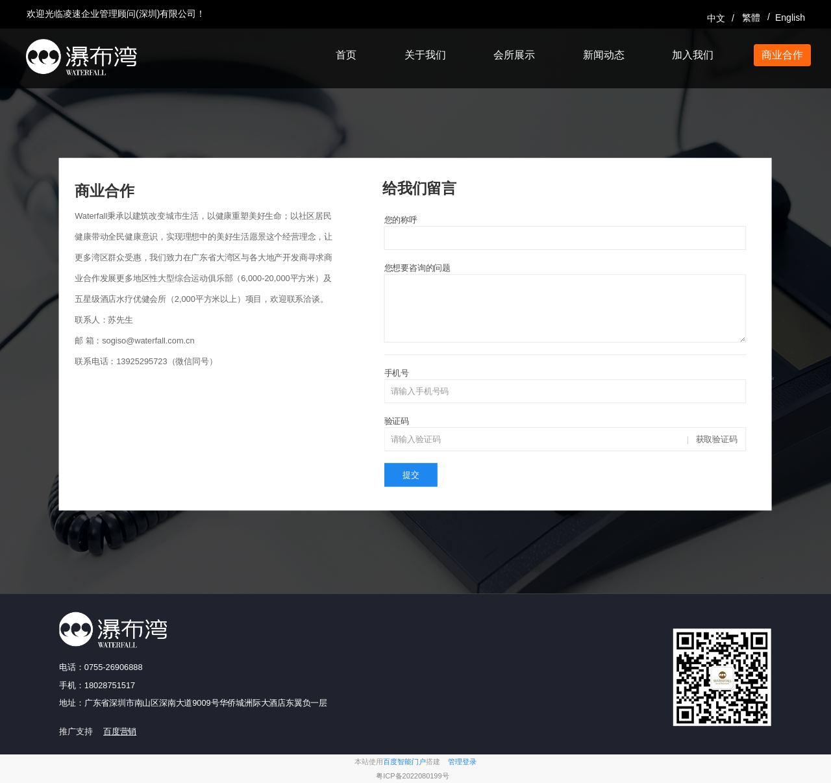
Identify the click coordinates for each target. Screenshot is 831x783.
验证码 (396, 421)
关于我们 (425, 54)
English (789, 17)
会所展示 (514, 54)
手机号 (396, 373)
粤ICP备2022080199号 (412, 776)
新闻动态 (604, 54)
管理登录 (462, 762)
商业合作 (782, 54)
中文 (716, 18)
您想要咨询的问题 (417, 268)
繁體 (751, 17)
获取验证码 (717, 439)
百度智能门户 (404, 762)
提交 (411, 475)
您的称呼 (400, 220)
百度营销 (119, 731)
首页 (346, 54)
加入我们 (692, 54)
